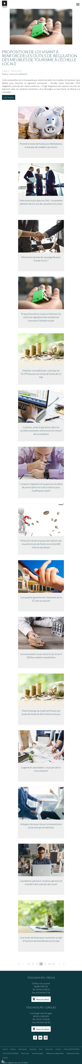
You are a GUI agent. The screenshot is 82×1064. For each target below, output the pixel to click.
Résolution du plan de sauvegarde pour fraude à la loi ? (41, 259)
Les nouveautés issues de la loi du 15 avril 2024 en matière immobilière (41, 656)
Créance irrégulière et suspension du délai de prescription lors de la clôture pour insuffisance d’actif (41, 487)
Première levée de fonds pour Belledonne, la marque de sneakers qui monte (41, 145)
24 (33, 964)
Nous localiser (42, 999)
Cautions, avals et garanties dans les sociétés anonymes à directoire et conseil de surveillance (41, 430)
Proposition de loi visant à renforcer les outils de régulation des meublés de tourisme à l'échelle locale (41, 317)
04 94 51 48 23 (43, 989)
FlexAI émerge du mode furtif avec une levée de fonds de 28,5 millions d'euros (41, 712)
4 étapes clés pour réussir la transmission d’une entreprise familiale (41, 826)
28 (49, 964)
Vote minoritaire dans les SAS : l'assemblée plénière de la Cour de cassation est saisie (41, 202)
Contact (58, 1049)
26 (41, 964)
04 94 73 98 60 (43, 1019)
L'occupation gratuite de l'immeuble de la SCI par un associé (41, 599)
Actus (41, 1049)
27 (45, 964)
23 (29, 964)
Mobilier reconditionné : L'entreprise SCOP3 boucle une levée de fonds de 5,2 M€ (41, 374)
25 (37, 964)
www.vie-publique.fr (18, 74)
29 (53, 964)
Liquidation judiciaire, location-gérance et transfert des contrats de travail (41, 882)
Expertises (32, 1049)
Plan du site (25, 1053)
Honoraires (49, 1049)
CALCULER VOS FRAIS (71, 1049)
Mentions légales (37, 1053)
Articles (5, 1058)
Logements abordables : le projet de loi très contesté (41, 769)
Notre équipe (22, 1049)
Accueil (5, 1049)
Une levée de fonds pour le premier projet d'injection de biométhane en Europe (41, 939)
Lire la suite (9, 97)
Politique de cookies (72, 1053)
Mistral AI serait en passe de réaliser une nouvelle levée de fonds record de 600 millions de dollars (41, 544)
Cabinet (13, 1049)
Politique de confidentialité (55, 1053)
